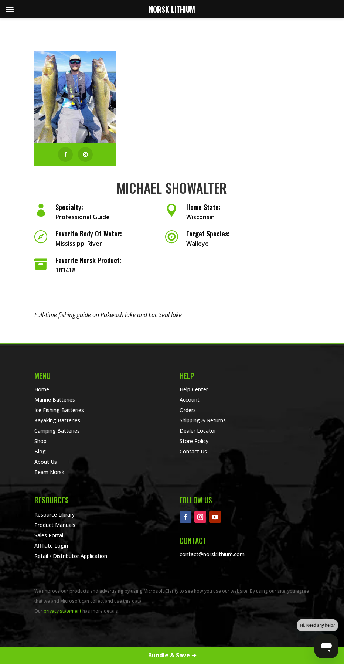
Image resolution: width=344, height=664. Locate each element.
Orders (188, 409)
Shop (40, 441)
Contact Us (193, 451)
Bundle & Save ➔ (172, 655)
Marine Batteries (54, 399)
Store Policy (194, 441)
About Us (45, 461)
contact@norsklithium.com (212, 554)
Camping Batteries (57, 430)
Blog (40, 451)
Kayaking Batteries (57, 420)
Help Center (194, 389)
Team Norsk (49, 472)
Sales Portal (48, 535)
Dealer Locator (198, 430)
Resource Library (54, 514)
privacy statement (62, 611)
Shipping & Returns (203, 420)
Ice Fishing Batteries (59, 409)
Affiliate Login (51, 545)
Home (41, 389)
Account (190, 399)
